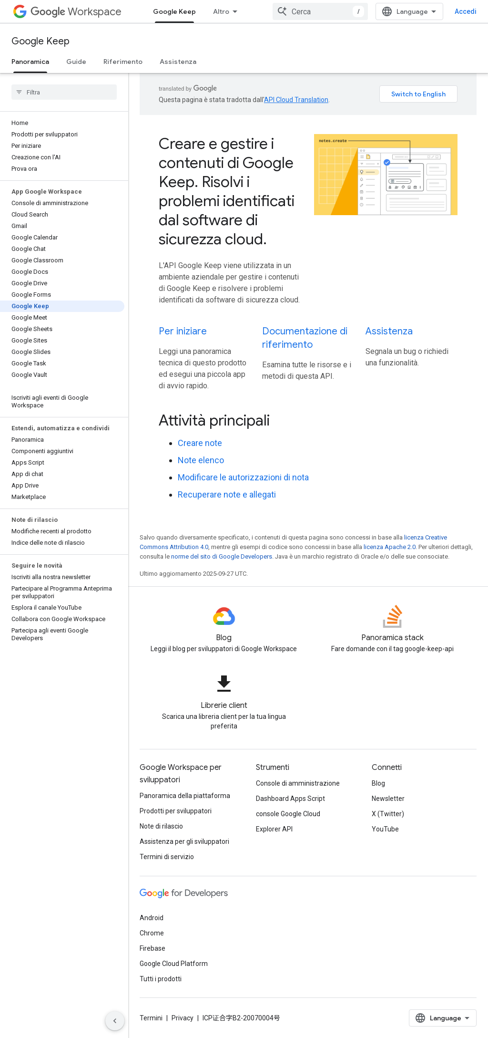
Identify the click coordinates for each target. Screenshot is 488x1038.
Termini (151, 1018)
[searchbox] (64, 92)
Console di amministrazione (298, 783)
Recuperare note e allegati (227, 494)
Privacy (182, 1018)
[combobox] (320, 11)
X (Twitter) (388, 814)
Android (151, 918)
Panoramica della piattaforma (185, 795)
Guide (76, 61)
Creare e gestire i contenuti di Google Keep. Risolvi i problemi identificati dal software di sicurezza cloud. (227, 191)
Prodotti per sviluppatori (176, 811)
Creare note (200, 443)
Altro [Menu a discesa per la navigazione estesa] (221, 11)
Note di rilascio (161, 826)
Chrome (152, 933)
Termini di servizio (167, 857)
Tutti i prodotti (161, 979)
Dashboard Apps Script (290, 798)
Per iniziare (183, 331)
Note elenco (201, 460)
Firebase (152, 948)
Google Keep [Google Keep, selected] (174, 11)
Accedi (466, 11)
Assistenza (178, 61)
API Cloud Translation (296, 100)
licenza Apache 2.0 (390, 546)
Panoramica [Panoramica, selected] (30, 61)
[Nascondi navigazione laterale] (114, 1020)
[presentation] (308, 420)
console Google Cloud (288, 814)
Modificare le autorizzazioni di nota (243, 477)
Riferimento (122, 61)
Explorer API (274, 829)
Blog (378, 783)
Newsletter (388, 798)
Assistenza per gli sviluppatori (184, 841)
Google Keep (40, 41)
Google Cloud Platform (174, 963)
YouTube (385, 829)
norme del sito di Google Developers (221, 556)
